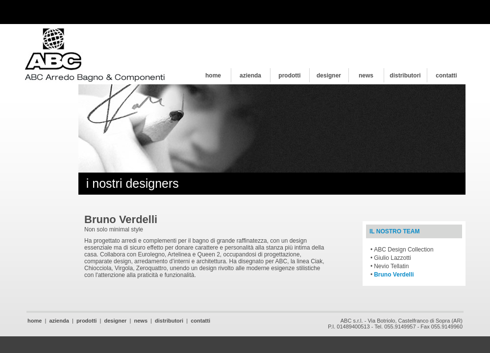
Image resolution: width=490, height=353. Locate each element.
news (366, 75)
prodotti (289, 75)
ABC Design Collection (403, 249)
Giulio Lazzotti (392, 257)
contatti (446, 75)
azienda (250, 75)
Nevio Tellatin (391, 266)
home (213, 75)
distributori (405, 75)
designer (329, 75)
